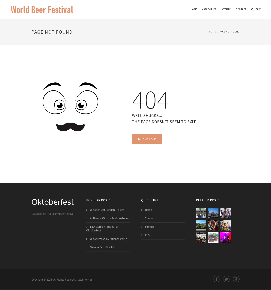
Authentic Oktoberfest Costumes (110, 218)
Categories (209, 9)
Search (257, 9)
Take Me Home (147, 139)
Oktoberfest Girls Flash (103, 247)
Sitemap (226, 9)
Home (194, 9)
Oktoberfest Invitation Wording (108, 239)
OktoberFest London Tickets (107, 210)
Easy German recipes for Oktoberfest (102, 228)
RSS (147, 235)
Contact (241, 9)
